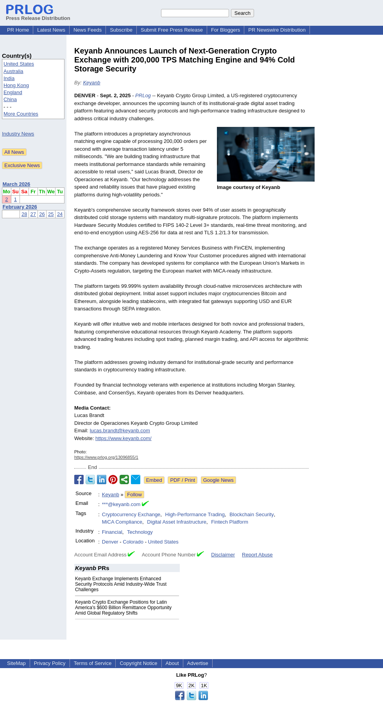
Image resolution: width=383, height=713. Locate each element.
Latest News (51, 30)
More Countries (21, 114)
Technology (140, 532)
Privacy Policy (50, 663)
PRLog (143, 95)
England (13, 92)
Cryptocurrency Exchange (131, 514)
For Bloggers (225, 30)
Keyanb (91, 83)
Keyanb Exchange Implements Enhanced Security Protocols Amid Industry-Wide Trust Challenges (120, 584)
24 (60, 214)
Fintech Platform (229, 522)
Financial (112, 532)
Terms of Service (93, 663)
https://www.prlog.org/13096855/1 (106, 457)
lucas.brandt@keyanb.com (120, 430)
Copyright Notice (138, 663)
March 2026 (16, 184)
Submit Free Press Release (172, 30)
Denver (110, 542)
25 (51, 214)
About (172, 663)
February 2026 (20, 207)
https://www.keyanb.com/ (123, 438)
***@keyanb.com (121, 504)
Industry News (18, 134)
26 (42, 214)
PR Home (18, 30)
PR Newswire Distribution (277, 30)
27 (33, 214)
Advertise (197, 663)
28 (24, 214)
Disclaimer (223, 555)
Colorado (133, 542)
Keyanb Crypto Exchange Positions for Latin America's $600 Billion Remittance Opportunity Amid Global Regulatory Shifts (123, 607)
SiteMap (16, 663)
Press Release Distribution (38, 15)
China (10, 99)
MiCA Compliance (122, 522)
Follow (134, 494)
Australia (13, 71)
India (9, 78)
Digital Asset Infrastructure (176, 522)
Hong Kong (16, 85)
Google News (218, 480)
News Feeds (87, 30)
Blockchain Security (251, 514)
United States (19, 64)
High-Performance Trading (195, 514)
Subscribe (121, 30)
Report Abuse (257, 555)
